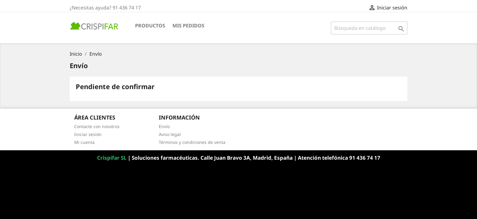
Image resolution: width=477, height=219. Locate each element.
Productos (150, 25)
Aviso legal (170, 134)
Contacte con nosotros (97, 126)
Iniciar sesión (88, 134)
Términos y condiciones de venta (192, 142)
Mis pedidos (188, 25)
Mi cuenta (84, 142)
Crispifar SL (112, 157)
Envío (164, 126)
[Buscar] (369, 28)
